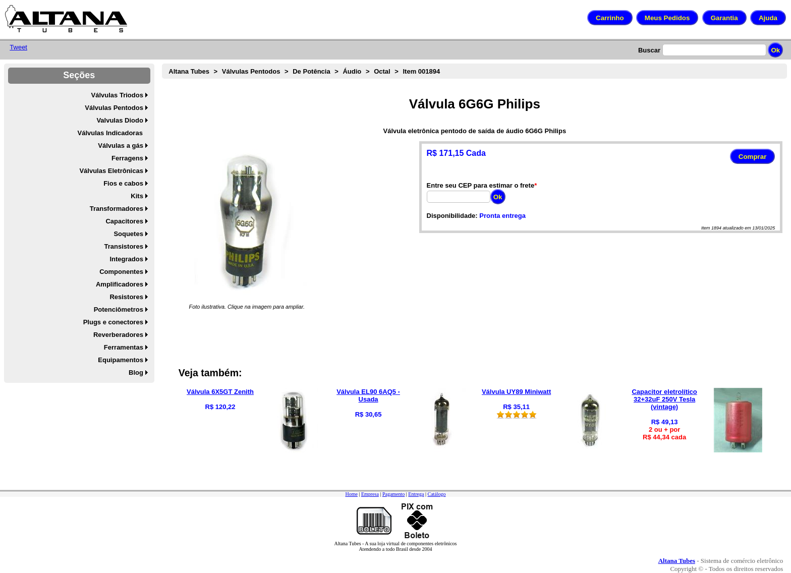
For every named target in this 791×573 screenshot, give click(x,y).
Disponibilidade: (452, 215)
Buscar (649, 50)
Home (351, 494)
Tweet (18, 47)
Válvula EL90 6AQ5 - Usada (368, 395)
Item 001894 (421, 71)
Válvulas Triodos (117, 95)
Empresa (370, 494)
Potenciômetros (118, 309)
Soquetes (128, 234)
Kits (137, 196)
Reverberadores (118, 334)
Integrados (126, 259)
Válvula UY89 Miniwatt (516, 391)
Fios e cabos (123, 183)
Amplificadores (119, 284)
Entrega (416, 494)
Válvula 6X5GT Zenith (220, 391)
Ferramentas (123, 347)
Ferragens (127, 158)
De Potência (311, 71)
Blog (136, 372)
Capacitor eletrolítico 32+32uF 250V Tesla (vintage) (664, 399)
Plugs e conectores (113, 322)
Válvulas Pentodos (114, 107)
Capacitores (124, 221)
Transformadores (116, 208)
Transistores (123, 246)
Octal (382, 71)
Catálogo (436, 494)
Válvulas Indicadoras (110, 133)
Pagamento (393, 494)
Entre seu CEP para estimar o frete (481, 185)
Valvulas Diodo (119, 120)
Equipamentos (120, 360)
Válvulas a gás (120, 145)
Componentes (121, 271)
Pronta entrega (502, 215)
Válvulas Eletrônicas (111, 171)
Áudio (352, 71)
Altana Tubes (188, 71)
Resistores (126, 297)
